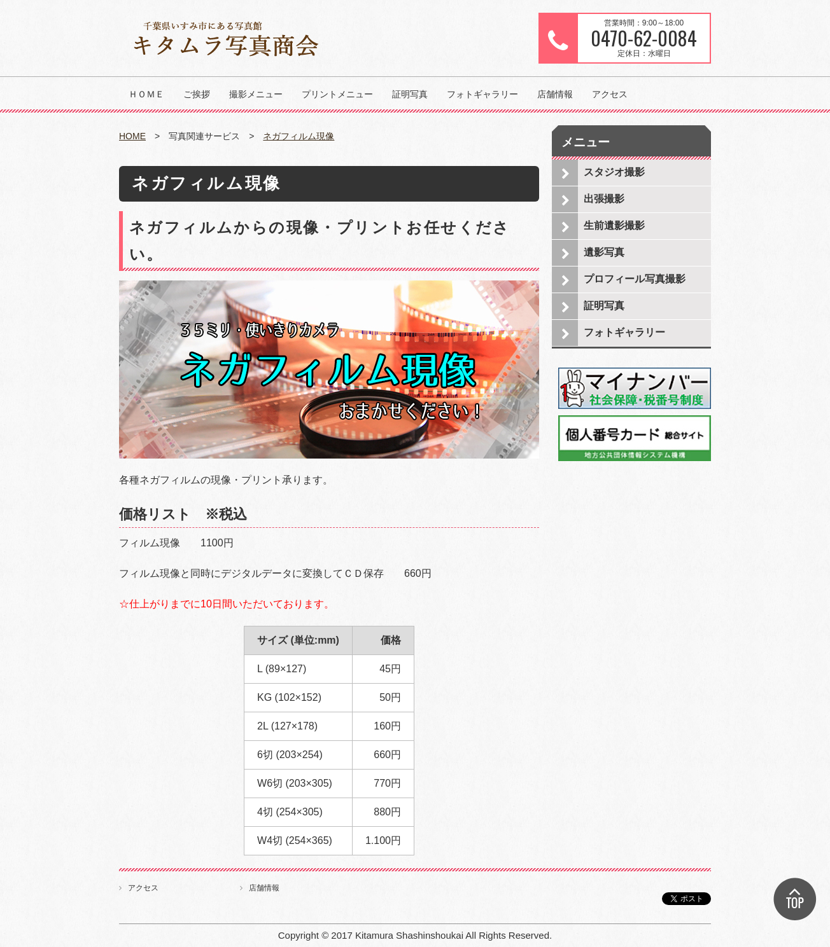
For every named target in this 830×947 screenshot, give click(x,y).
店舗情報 (555, 94)
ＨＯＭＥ (146, 94)
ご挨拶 (196, 94)
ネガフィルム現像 (298, 136)
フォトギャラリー (482, 94)
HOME (132, 136)
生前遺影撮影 (614, 225)
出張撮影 (604, 198)
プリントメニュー (337, 94)
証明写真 (410, 94)
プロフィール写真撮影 (635, 278)
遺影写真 (604, 252)
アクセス (610, 94)
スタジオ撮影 (614, 172)
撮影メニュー (256, 94)
